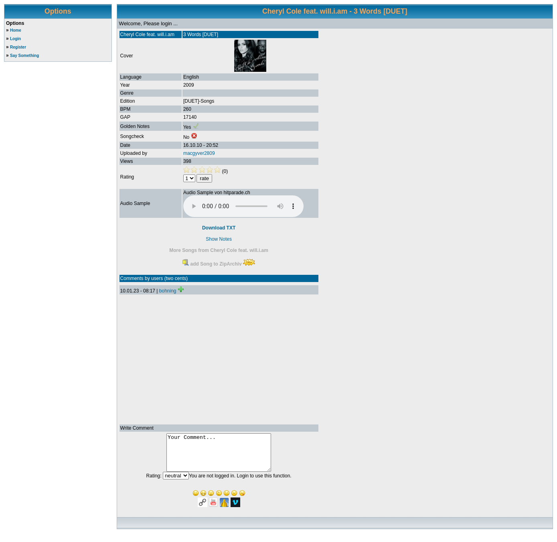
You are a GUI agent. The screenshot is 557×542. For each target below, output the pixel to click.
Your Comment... (218, 456)
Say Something (24, 55)
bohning (167, 291)
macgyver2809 (199, 153)
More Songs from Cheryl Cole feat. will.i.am (218, 250)
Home (15, 30)
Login (15, 39)
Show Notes (219, 239)
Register (18, 47)
